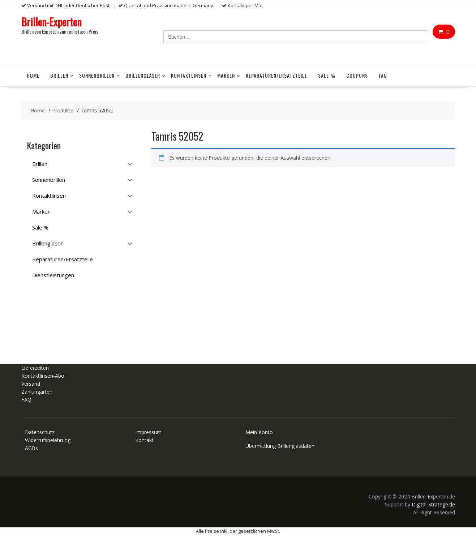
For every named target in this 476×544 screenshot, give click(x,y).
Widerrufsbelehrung (47, 440)
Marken (226, 75)
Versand (30, 383)
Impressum (148, 432)
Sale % (326, 75)
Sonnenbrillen (97, 75)
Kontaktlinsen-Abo (42, 375)
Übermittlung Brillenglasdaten (279, 445)
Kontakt (144, 440)
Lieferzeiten (35, 367)
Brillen (59, 75)
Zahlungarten (36, 391)
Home (33, 75)
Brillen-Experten (51, 21)
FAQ (383, 75)
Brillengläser (142, 75)
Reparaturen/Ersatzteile (276, 75)
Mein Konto (259, 432)
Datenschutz (40, 432)
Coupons (357, 75)
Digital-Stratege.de (433, 504)
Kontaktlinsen (188, 75)
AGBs (31, 448)
